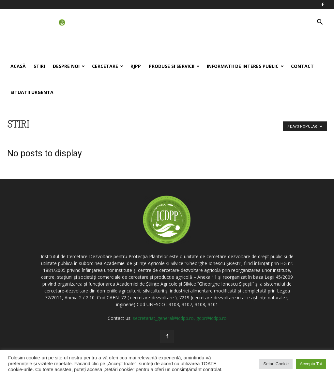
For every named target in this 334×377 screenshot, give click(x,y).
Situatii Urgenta (31, 92)
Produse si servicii (174, 66)
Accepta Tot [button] (311, 363)
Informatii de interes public (245, 66)
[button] (319, 23)
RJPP (135, 66)
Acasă (18, 66)
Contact (302, 66)
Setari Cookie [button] (276, 363)
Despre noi (69, 66)
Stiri (39, 66)
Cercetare (107, 66)
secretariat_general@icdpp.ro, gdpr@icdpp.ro (180, 318)
